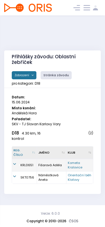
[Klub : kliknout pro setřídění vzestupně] (79, 153)
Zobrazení (22, 75)
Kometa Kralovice (75, 165)
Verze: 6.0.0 (50, 213)
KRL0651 (26, 165)
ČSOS (73, 221)
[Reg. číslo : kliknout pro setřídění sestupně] (24, 153)
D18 (15, 133)
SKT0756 (27, 177)
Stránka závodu (56, 75)
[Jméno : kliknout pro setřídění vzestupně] (51, 153)
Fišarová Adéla (50, 165)
